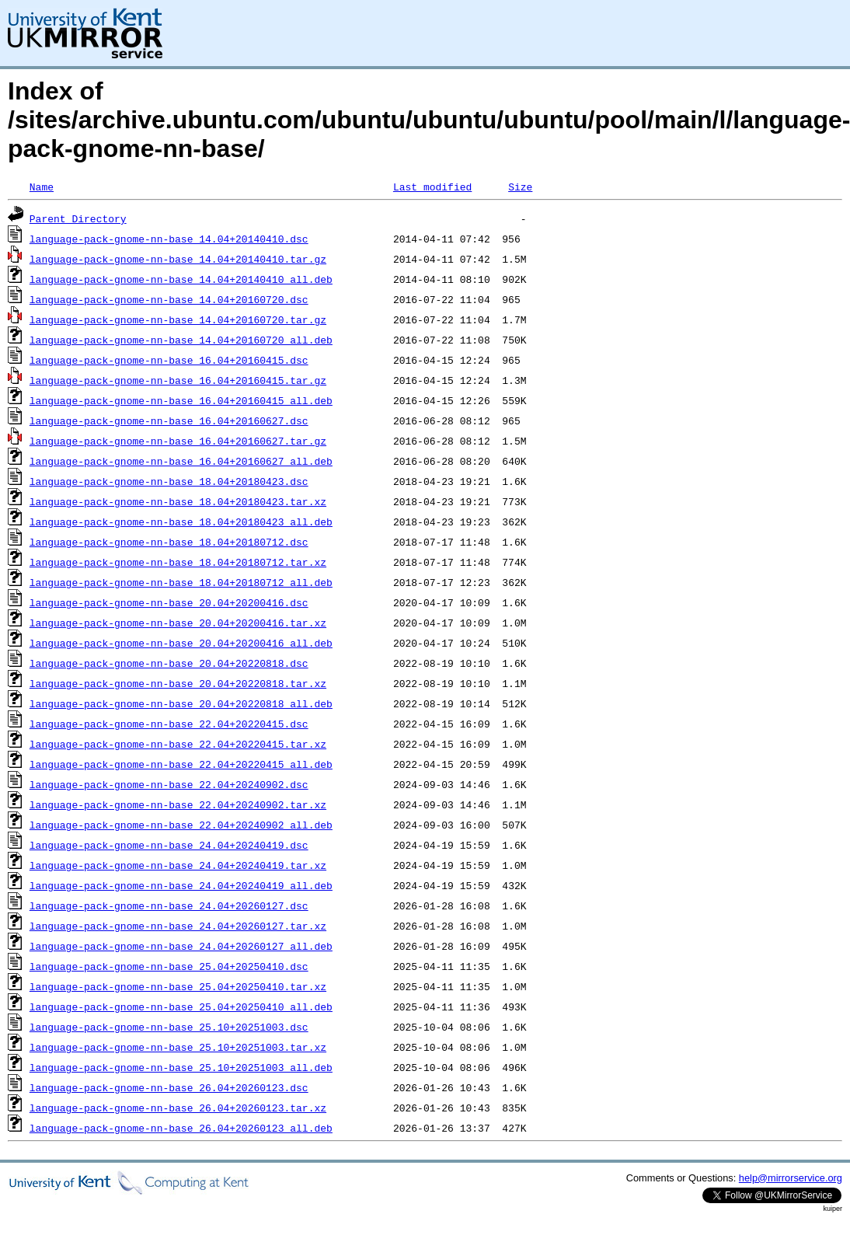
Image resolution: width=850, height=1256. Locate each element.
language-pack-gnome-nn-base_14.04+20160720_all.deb (181, 340)
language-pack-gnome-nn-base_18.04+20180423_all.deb (181, 522)
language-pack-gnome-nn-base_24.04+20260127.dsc (169, 905)
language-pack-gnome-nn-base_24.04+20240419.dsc (169, 845)
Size (520, 187)
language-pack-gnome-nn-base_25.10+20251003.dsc (169, 1027)
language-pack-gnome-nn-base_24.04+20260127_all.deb (181, 946)
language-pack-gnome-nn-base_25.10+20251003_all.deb (181, 1067)
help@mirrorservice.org (790, 1178)
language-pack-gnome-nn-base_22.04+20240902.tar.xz (178, 804)
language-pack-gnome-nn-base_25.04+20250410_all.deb (181, 1007)
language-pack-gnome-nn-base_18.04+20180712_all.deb (181, 582)
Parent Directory (78, 218)
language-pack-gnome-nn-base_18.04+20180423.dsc (169, 481)
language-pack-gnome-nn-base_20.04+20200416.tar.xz (178, 623)
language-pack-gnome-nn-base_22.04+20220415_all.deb (181, 764)
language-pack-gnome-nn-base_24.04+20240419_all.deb (181, 885)
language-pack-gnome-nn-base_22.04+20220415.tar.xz (178, 744)
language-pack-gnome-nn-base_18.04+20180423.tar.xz (178, 501)
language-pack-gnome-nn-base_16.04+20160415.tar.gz (178, 380)
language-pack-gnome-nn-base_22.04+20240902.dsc (169, 784)
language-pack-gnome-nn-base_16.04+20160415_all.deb (181, 400)
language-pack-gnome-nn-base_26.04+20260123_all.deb (181, 1128)
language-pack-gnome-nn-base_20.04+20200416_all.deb (181, 643)
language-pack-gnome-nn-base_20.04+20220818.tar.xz (178, 683)
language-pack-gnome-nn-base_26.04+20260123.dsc (169, 1087)
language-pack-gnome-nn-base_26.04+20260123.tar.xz (178, 1108)
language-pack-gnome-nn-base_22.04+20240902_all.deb (181, 825)
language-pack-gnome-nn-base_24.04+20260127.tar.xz (178, 926)
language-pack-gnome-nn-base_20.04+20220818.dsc (169, 663)
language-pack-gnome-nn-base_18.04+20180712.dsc (169, 542)
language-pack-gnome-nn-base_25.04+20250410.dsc (169, 966)
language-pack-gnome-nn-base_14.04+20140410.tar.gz (178, 259)
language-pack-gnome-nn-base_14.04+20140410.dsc (169, 239)
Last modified (432, 187)
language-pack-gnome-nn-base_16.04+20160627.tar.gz (178, 441)
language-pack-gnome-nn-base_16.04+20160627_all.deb (181, 461)
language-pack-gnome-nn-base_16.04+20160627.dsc (169, 420)
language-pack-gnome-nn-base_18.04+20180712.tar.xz (178, 562)
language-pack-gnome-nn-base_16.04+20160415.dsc (169, 360)
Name (42, 187)
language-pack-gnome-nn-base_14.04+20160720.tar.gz (178, 319)
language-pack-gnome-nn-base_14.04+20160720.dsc (169, 299)
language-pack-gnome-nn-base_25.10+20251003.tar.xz (178, 1047)
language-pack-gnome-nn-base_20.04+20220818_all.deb (181, 703)
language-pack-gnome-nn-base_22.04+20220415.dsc (169, 724)
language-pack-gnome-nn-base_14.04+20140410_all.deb (181, 279)
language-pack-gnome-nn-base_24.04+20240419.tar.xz (178, 865)
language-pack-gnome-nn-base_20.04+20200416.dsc (169, 602)
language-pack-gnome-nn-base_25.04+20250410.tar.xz (178, 986)
